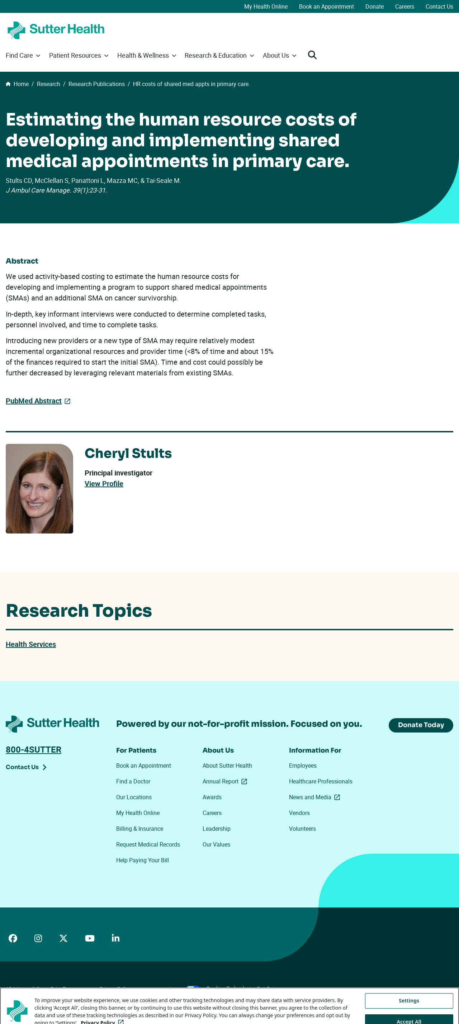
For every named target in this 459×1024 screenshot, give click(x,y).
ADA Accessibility (25, 988)
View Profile (104, 483)
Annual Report (226, 781)
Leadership (217, 829)
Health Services (31, 644)
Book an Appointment (326, 6)
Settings (409, 1012)
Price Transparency (72, 988)
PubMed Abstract (34, 401)
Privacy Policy (115, 988)
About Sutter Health (227, 765)
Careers (404, 6)
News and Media (316, 797)
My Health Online (266, 6)
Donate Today (421, 725)
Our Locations (134, 797)
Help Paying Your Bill (142, 860)
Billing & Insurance (139, 829)
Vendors (299, 813)
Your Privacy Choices (168, 989)
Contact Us (439, 6)
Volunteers (302, 829)
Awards (212, 797)
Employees (303, 765)
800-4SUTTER (33, 749)
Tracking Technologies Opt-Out (241, 988)
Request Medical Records (148, 844)
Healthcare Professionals (320, 781)
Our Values (216, 844)
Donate (374, 6)
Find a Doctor (133, 781)
